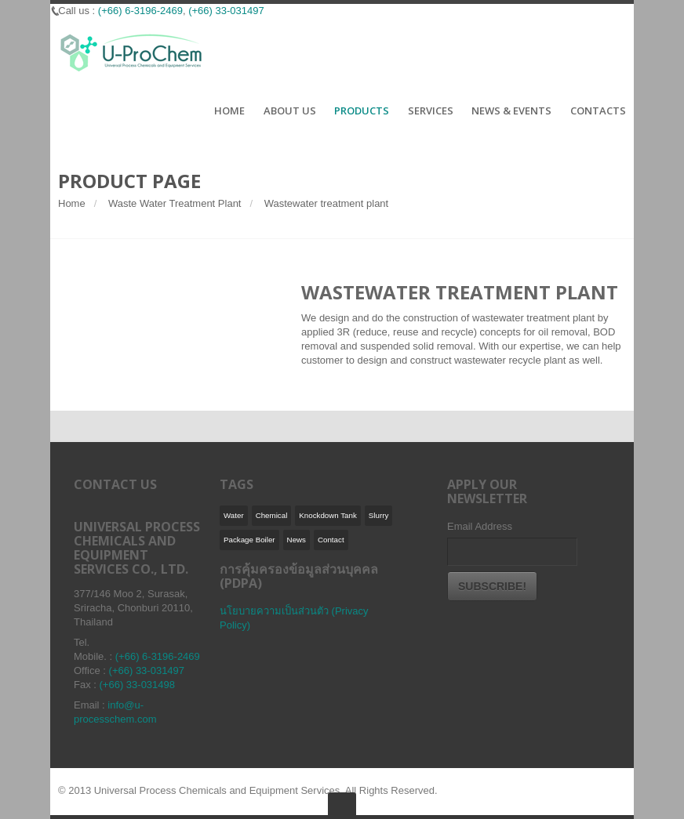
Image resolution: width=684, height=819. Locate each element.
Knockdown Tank (328, 515)
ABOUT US (290, 111)
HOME (229, 111)
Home (72, 203)
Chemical (272, 515)
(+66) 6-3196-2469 (157, 656)
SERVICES (430, 111)
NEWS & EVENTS (511, 111)
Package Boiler (249, 539)
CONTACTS (598, 111)
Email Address (479, 526)
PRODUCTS (361, 111)
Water (234, 515)
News (296, 539)
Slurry (378, 515)
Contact (331, 539)
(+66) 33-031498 (138, 684)
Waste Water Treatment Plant (175, 203)
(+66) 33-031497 (147, 670)
